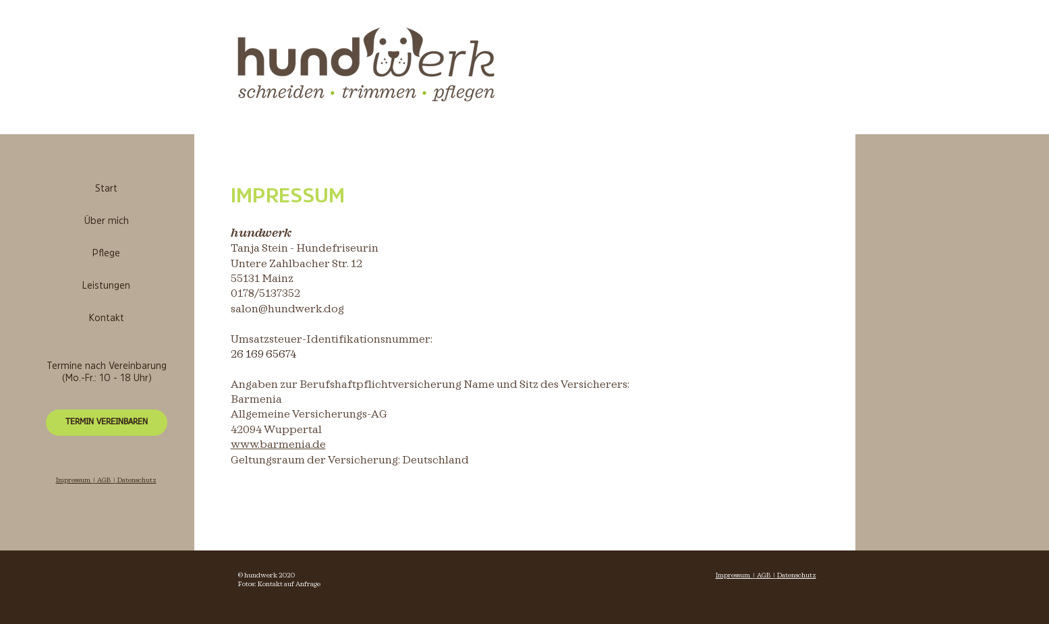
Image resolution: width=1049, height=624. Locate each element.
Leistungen (106, 286)
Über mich (106, 222)
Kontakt (106, 319)
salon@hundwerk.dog (287, 309)
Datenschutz (796, 575)
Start (106, 189)
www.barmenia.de (278, 445)
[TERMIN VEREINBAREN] (106, 422)
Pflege (106, 254)
